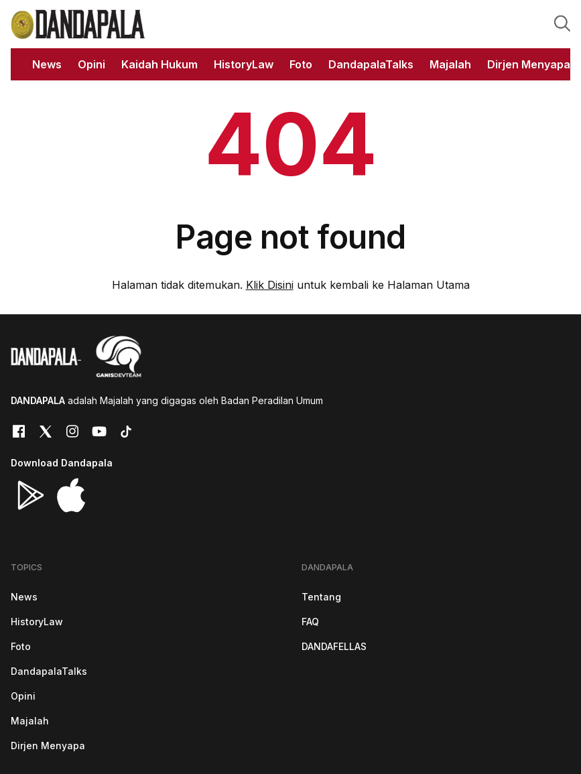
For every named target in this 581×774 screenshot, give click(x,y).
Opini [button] (91, 64)
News (24, 596)
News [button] (47, 64)
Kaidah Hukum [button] (159, 64)
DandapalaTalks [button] (370, 64)
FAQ (310, 621)
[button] (562, 22)
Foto (21, 646)
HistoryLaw (37, 621)
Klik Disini (270, 285)
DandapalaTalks (49, 671)
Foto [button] (300, 64)
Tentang (321, 596)
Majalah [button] (450, 64)
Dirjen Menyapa (48, 745)
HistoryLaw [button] (243, 64)
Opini (23, 696)
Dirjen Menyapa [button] (528, 64)
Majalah (30, 720)
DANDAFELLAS (334, 646)
